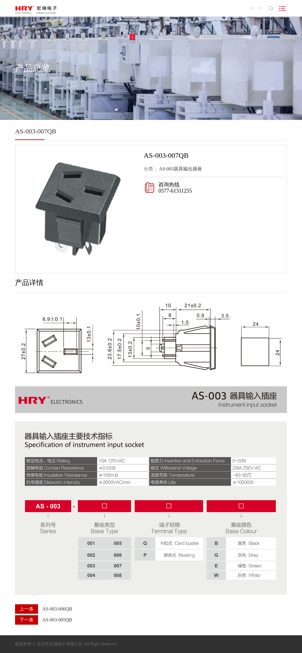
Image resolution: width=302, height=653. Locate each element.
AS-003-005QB (57, 619)
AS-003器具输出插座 (180, 169)
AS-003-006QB (57, 608)
